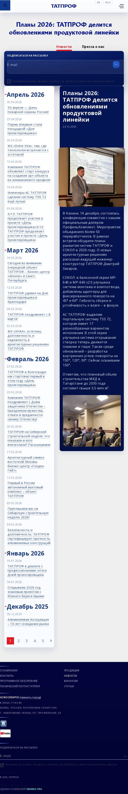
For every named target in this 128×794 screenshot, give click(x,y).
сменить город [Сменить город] (30, 697)
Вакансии (71, 681)
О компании (8, 670)
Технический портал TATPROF (20, 686)
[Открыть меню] (121, 6)
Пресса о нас (93, 46)
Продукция (71, 670)
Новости (64, 46)
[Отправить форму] (116, 64)
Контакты (7, 676)
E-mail (12, 64)
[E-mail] (64, 755)
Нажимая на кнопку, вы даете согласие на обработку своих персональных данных (63, 81)
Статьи (69, 686)
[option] (64, 46)
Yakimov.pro (34, 789)
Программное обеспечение (18, 681)
